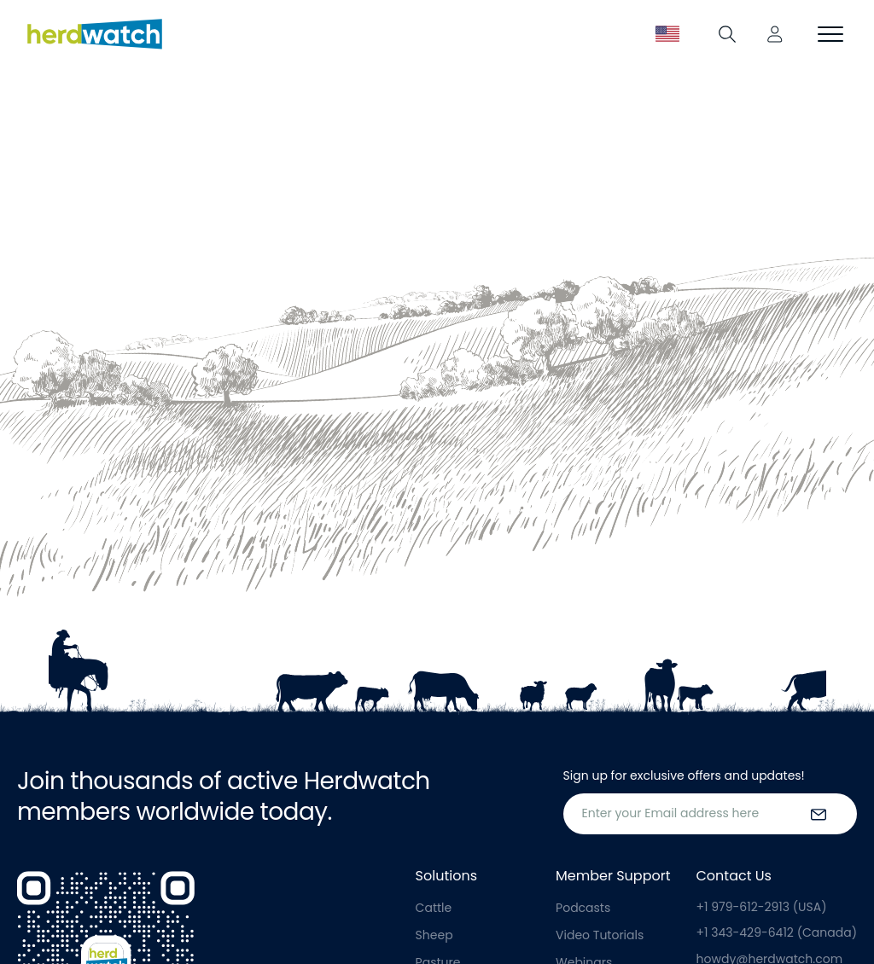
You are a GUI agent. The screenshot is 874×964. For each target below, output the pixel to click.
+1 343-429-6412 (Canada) (776, 932)
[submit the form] (818, 813)
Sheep (434, 935)
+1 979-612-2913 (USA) (761, 906)
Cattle (434, 907)
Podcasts (583, 907)
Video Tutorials (600, 935)
